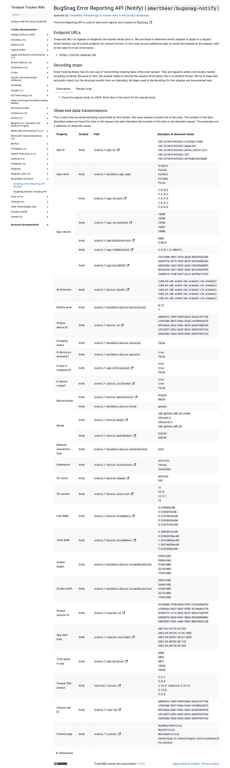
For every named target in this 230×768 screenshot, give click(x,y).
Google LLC (17, 90)
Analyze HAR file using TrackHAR (29, 21)
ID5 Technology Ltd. (22, 95)
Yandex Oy (17, 216)
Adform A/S (17, 44)
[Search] (29, 14)
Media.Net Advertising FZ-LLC (27, 130)
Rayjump (16, 168)
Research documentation (25, 224)
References (66, 753)
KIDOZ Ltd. (17, 118)
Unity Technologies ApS (23, 206)
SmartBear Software (22, 178)
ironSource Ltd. (19, 113)
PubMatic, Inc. (19, 163)
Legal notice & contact (186, 763)
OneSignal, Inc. (19, 148)
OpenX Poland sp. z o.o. (24, 153)
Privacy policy (210, 763)
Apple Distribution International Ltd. (28, 56)
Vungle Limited (19, 211)
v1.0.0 (141, 763)
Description (64, 88)
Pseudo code (84, 88)
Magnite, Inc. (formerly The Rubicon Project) (25, 124)
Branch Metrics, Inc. (22, 62)
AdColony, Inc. (19, 39)
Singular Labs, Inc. (21, 173)
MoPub (15, 143)
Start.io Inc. (17, 196)
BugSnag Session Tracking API (30, 191)
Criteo (14, 72)
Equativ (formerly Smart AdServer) (24, 79)
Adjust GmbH (18, 49)
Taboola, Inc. (18, 201)
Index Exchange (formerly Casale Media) (29, 101)
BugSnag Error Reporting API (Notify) (29, 185)
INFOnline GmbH (20, 108)
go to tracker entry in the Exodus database (122, 15)
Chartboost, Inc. (20, 67)
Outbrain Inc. (18, 158)
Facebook (16, 85)
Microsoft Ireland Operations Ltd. (26, 137)
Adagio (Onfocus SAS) (23, 34)
